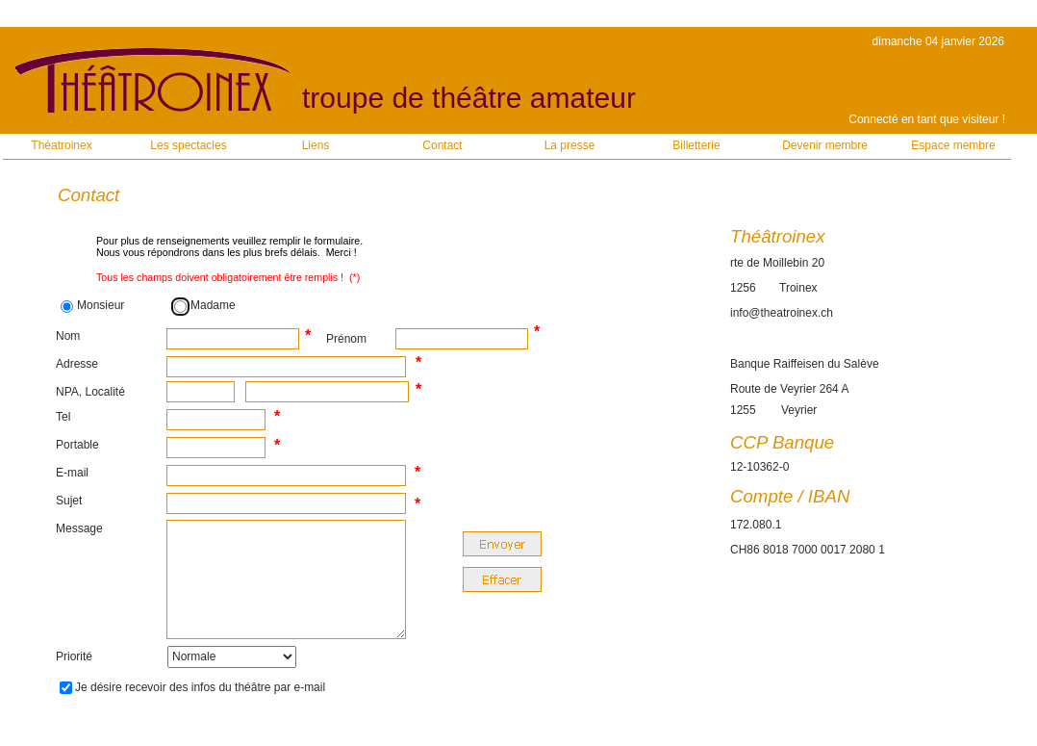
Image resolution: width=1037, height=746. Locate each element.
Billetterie (696, 145)
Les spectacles (188, 145)
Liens (316, 145)
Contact (442, 145)
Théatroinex (61, 145)
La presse (569, 145)
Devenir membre (825, 145)
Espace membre (953, 145)
